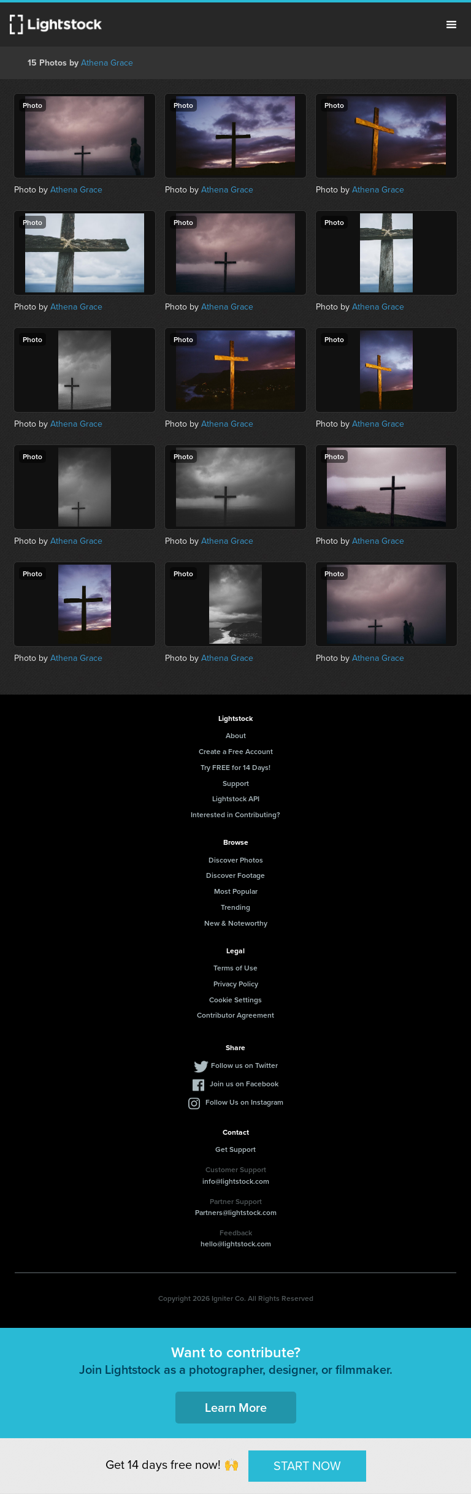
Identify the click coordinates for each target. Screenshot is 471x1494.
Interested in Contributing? (235, 814)
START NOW (307, 1466)
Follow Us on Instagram (244, 1102)
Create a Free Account (236, 751)
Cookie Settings (235, 999)
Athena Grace (107, 62)
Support (236, 783)
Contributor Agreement (235, 1015)
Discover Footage (235, 875)
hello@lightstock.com (236, 1243)
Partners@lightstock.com (236, 1212)
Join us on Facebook (244, 1083)
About (236, 735)
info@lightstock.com (235, 1181)
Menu (451, 24)
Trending (235, 907)
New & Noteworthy (235, 923)
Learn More (236, 1407)
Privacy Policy (235, 983)
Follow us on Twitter (244, 1065)
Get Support (235, 1149)
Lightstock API (235, 798)
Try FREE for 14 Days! (235, 767)
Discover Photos (236, 860)
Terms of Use (235, 967)
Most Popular (236, 891)
